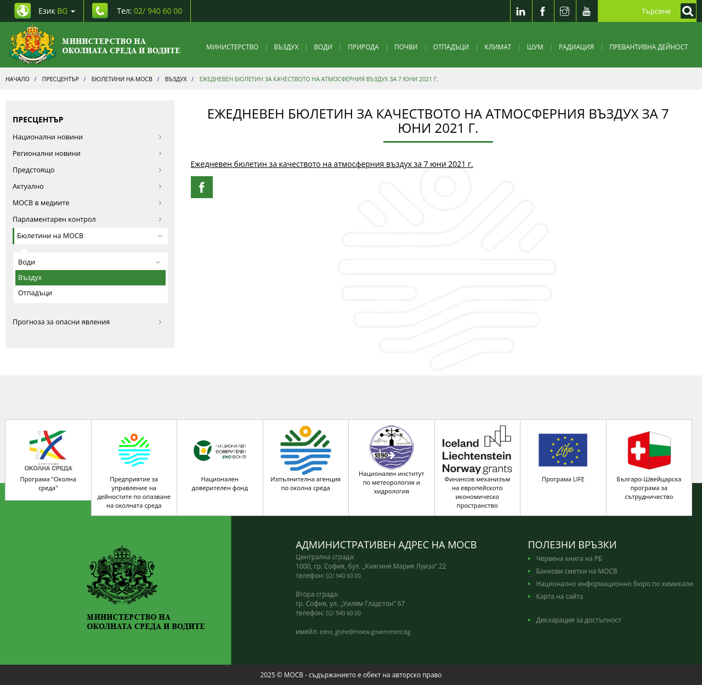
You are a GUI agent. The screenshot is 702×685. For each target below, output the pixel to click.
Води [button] (89, 262)
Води (323, 46)
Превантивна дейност (648, 46)
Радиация (576, 46)
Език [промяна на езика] (56, 10)
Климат (497, 46)
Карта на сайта (559, 596)
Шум (535, 46)
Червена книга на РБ (569, 558)
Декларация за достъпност (578, 619)
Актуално (87, 186)
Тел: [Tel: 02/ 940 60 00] (149, 10)
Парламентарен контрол (87, 219)
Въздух (286, 46)
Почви (405, 46)
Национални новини (87, 137)
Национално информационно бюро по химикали (614, 583)
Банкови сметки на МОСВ (576, 570)
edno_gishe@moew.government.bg (365, 632)
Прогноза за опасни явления (87, 322)
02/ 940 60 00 (343, 576)
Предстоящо (87, 170)
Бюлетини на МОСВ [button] (89, 235)
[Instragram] (565, 11)
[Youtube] (587, 11)
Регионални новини (87, 153)
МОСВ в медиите (87, 202)
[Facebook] (543, 11)
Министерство (232, 46)
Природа (363, 46)
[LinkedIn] (521, 11)
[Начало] (94, 45)
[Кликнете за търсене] (685, 11)
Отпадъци (451, 46)
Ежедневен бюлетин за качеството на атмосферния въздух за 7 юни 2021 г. (332, 164)
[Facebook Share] (202, 187)
